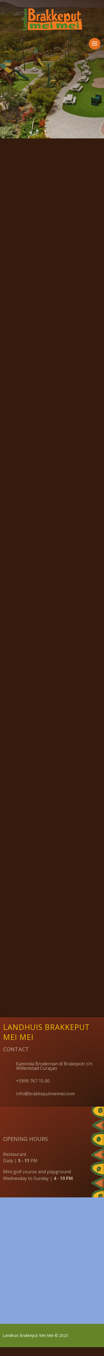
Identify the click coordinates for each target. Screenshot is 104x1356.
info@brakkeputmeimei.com (45, 1102)
